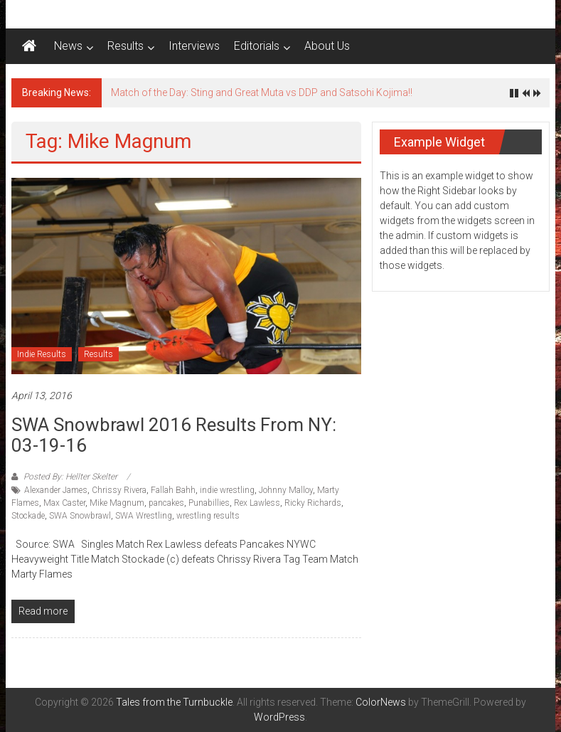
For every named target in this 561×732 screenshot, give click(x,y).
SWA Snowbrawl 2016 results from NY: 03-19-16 (173, 435)
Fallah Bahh (173, 490)
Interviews (194, 46)
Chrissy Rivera (119, 490)
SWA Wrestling (143, 516)
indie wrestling (227, 490)
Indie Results (41, 354)
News (68, 46)
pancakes (166, 503)
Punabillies (209, 503)
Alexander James (55, 490)
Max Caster (64, 503)
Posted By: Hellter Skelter (70, 477)
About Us (327, 46)
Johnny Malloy (286, 490)
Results (125, 46)
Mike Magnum (117, 503)
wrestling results (208, 516)
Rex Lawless (257, 503)
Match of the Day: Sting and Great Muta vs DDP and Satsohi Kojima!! (261, 92)
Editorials (256, 46)
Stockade (28, 516)
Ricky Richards (312, 503)
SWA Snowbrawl (80, 516)
